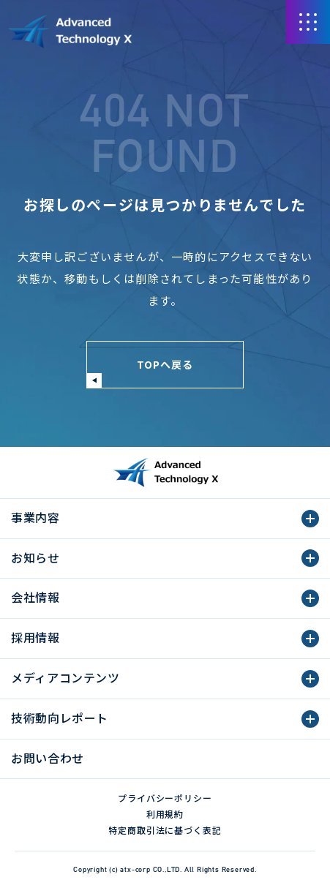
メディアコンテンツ (65, 677)
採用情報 (35, 637)
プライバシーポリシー (165, 797)
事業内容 (35, 517)
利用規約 (165, 814)
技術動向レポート (59, 717)
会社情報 (35, 597)
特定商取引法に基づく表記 (165, 830)
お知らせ (35, 557)
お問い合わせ (47, 758)
